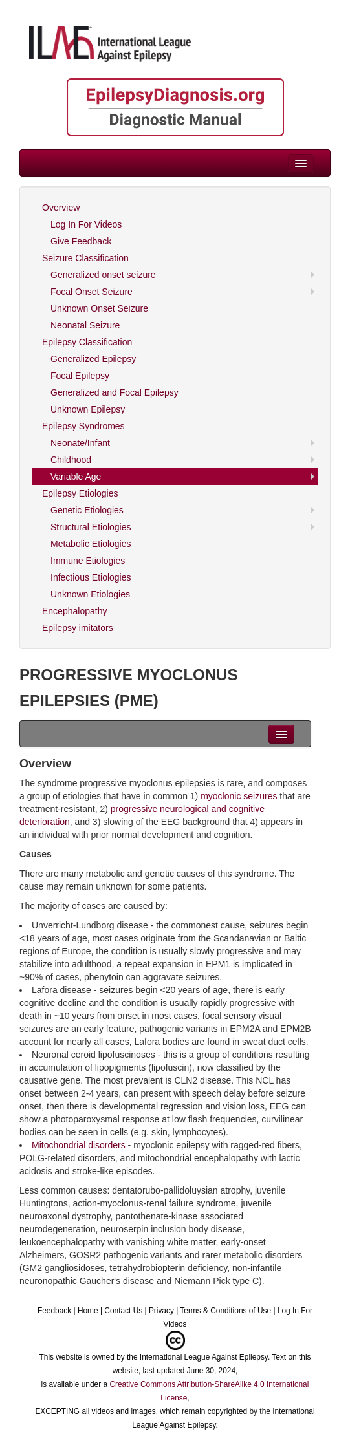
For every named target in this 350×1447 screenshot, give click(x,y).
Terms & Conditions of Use (225, 1310)
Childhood (70, 460)
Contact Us (123, 1310)
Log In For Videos (86, 224)
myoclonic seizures (239, 796)
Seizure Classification (85, 258)
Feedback (54, 1310)
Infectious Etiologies (90, 577)
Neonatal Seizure (85, 325)
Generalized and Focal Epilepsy (114, 392)
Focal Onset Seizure (91, 291)
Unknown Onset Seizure (99, 308)
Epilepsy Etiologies (80, 493)
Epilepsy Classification (87, 342)
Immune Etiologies (87, 560)
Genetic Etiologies (87, 510)
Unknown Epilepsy (87, 409)
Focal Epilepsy (79, 375)
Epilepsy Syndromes (83, 426)
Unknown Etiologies (90, 594)
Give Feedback (80, 241)
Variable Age (75, 476)
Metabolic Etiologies (90, 544)
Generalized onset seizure (103, 275)
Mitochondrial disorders (79, 1145)
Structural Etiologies (90, 527)
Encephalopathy (74, 611)
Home (88, 1310)
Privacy (161, 1310)
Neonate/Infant (80, 443)
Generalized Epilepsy (93, 359)
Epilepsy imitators (77, 628)
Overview (61, 207)
